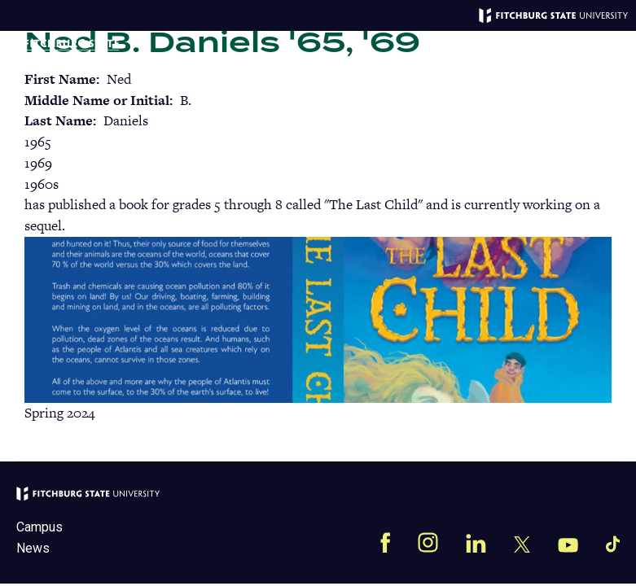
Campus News (39, 537)
